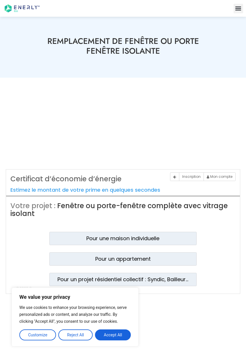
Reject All (75, 335)
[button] (238, 8)
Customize (37, 335)
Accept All (113, 335)
